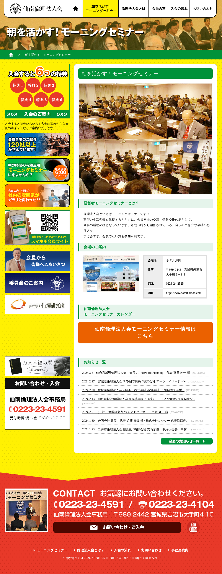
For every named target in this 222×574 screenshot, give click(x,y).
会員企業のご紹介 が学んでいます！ (37, 144)
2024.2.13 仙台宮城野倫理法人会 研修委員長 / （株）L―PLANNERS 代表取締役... (138, 399)
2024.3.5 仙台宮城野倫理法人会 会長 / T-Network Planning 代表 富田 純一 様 (136, 372)
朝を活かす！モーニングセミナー (101, 9)
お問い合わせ (203, 9)
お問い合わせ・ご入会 (117, 527)
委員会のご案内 (37, 283)
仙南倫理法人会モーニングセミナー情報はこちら (145, 332)
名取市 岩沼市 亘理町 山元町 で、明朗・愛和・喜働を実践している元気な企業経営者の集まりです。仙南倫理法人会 (36, 9)
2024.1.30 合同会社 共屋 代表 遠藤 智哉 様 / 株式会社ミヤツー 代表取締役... (135, 420)
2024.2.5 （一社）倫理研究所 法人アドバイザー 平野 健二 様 (125, 412)
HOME (76, 9)
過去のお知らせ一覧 (187, 441)
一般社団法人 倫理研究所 (37, 304)
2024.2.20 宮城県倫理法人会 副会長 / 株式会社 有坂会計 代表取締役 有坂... (133, 390)
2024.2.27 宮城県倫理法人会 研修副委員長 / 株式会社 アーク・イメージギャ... (135, 381)
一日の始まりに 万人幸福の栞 (37, 366)
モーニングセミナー (50, 550)
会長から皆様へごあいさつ (37, 259)
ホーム (11, 54)
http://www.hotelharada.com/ (184, 293)
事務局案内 (178, 550)
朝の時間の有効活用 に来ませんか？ (37, 170)
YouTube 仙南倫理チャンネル (193, 527)
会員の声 (159, 9)
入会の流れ (179, 9)
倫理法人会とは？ (134, 9)
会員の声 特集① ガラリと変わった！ (37, 195)
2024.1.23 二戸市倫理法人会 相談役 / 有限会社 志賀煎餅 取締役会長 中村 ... (136, 429)
